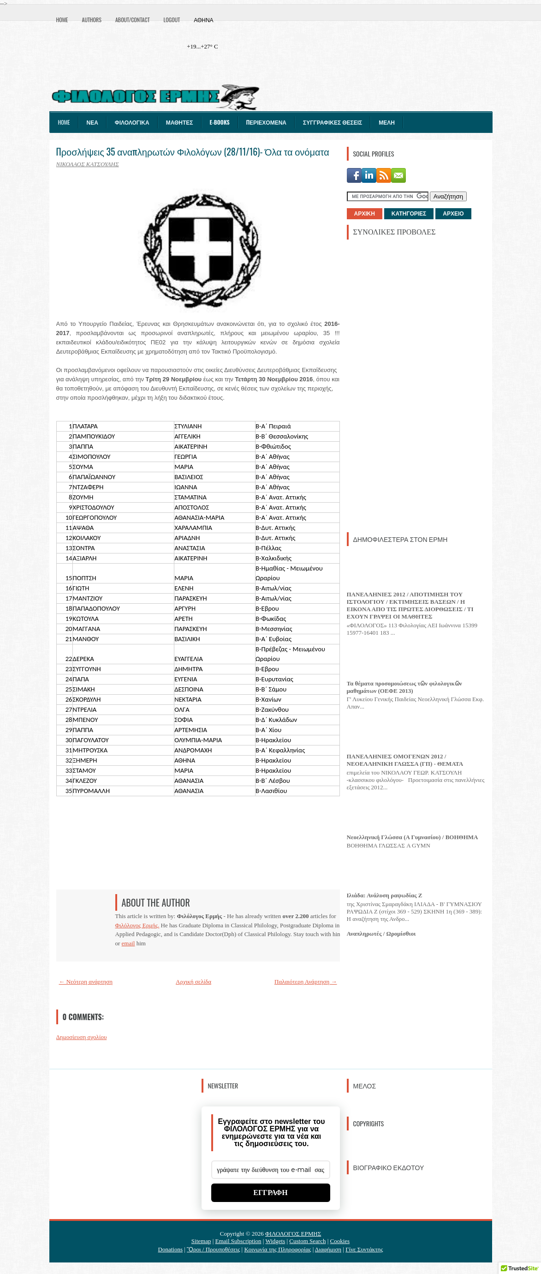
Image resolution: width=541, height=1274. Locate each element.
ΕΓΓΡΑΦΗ (270, 1192)
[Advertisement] (416, 384)
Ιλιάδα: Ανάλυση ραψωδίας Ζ (384, 895)
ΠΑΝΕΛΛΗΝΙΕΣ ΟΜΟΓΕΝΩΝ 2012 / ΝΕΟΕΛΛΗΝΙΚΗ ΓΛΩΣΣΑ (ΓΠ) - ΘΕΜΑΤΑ (405, 760)
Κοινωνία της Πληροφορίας (277, 1249)
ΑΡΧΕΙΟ (453, 213)
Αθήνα (203, 20)
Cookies (340, 1241)
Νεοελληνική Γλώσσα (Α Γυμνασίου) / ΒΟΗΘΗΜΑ (412, 837)
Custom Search (307, 1241)
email (128, 943)
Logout (172, 20)
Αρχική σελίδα (193, 981)
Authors (91, 20)
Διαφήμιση (328, 1249)
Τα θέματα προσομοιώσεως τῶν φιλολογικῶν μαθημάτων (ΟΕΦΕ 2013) (404, 687)
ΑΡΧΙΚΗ (364, 213)
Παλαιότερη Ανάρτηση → (305, 981)
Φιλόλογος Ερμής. (137, 925)
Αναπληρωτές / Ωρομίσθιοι (381, 933)
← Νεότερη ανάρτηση (86, 981)
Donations (170, 1249)
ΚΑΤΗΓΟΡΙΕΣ (409, 213)
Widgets (275, 1241)
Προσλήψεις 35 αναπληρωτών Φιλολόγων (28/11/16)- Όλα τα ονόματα (192, 151)
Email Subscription (238, 1241)
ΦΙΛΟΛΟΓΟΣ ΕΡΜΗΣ (293, 1233)
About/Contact (132, 20)
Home (62, 20)
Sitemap (201, 1241)
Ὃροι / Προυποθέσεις (213, 1249)
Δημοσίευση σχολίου (81, 1037)
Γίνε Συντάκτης (364, 1249)
